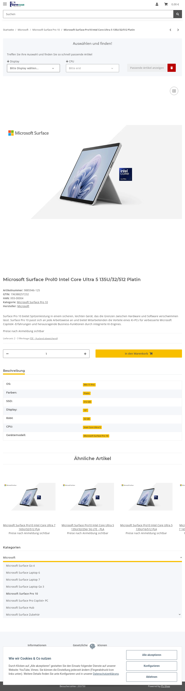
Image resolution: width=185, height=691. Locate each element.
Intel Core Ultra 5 (92, 427)
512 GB (87, 402)
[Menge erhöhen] (85, 354)
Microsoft (9, 557)
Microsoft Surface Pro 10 (32, 302)
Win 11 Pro (89, 384)
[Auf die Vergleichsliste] (174, 91)
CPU (70, 61)
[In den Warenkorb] (139, 353)
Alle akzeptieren (151, 654)
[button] (157, 4)
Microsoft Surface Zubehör (23, 614)
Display (13, 61)
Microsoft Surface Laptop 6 (23, 572)
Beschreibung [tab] (14, 371)
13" (85, 410)
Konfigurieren (151, 665)
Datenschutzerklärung (22, 675)
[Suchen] (88, 14)
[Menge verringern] (7, 354)
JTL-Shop (165, 686)
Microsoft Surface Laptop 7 (23, 579)
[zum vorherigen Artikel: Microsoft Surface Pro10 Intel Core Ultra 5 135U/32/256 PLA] (170, 30)
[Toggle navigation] (5, 2)
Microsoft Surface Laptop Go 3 (25, 586)
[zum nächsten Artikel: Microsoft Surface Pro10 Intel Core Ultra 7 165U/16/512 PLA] (178, 30)
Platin (86, 393)
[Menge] (46, 354)
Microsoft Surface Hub (20, 607)
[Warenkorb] (171, 4)
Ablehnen (151, 676)
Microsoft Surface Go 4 (20, 565)
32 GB (86, 419)
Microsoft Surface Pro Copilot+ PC (27, 600)
